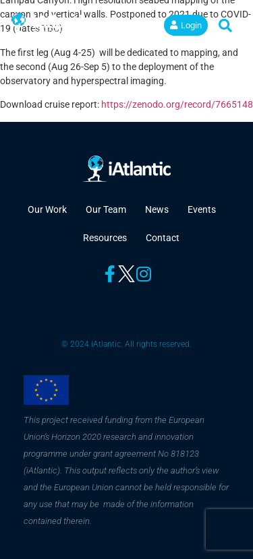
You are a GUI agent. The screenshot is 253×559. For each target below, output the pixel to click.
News (157, 209)
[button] (143, 25)
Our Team (106, 209)
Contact (162, 237)
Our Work (47, 209)
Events (202, 209)
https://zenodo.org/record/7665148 (177, 104)
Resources (105, 237)
